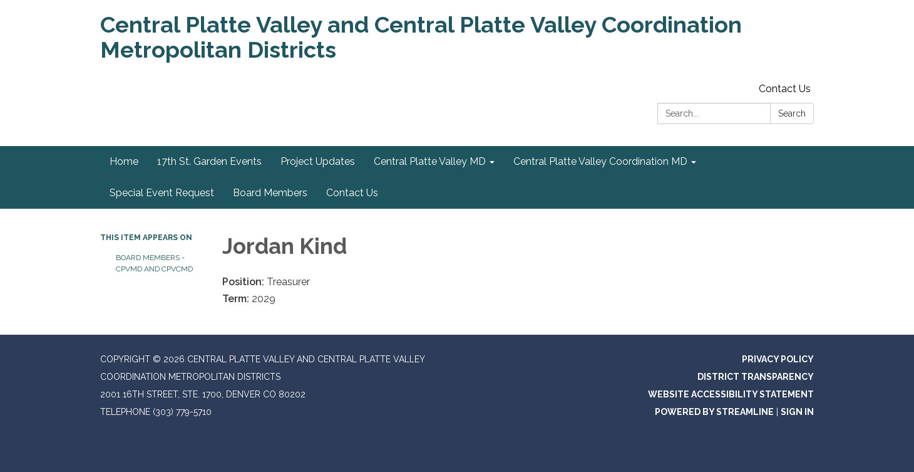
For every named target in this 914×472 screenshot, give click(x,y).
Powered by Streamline (714, 412)
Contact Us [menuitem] (352, 193)
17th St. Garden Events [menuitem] (209, 161)
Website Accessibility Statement (731, 394)
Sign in (797, 412)
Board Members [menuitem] (270, 193)
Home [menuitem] (124, 161)
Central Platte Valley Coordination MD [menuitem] (600, 161)
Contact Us (785, 89)
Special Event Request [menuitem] (162, 193)
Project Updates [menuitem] (317, 161)
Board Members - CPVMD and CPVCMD (154, 263)
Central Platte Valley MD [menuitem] (430, 161)
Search (792, 113)
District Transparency (755, 377)
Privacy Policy (778, 359)
